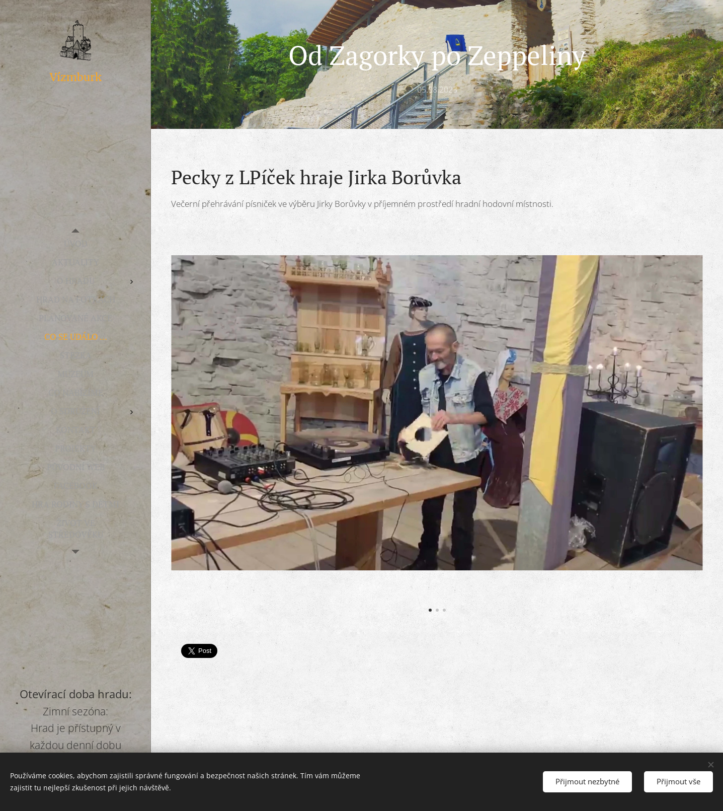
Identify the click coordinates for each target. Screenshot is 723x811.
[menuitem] (75, 243)
